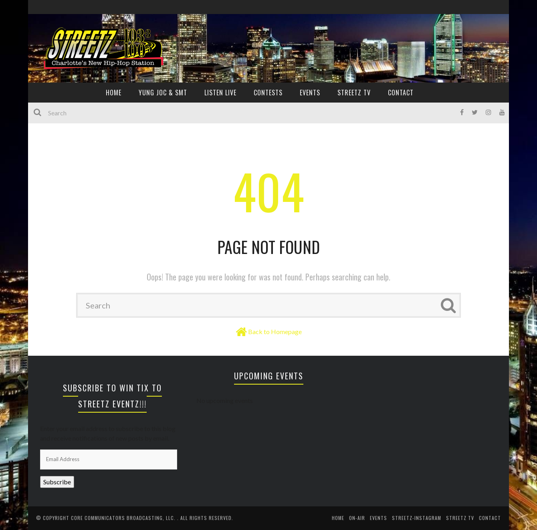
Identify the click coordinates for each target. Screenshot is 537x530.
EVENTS (310, 92)
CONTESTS (268, 92)
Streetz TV (354, 92)
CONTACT (401, 92)
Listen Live (220, 92)
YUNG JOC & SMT (163, 92)
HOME (113, 92)
